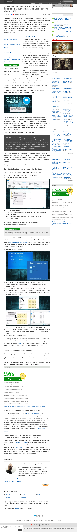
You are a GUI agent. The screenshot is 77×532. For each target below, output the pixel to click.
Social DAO (67, 3)
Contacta (59, 520)
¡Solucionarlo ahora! (11, 65)
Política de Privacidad (38, 520)
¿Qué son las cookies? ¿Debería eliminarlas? (62, 55)
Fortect (19, 343)
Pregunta (55, 5)
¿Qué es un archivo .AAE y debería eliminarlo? (67, 161)
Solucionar (41, 3)
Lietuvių (23, 494)
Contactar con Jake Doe (12, 479)
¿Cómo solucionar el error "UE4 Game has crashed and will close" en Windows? (62, 24)
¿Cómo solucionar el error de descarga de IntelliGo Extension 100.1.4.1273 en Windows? (63, 28)
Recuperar (70, 180)
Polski (39, 494)
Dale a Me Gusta (46, 524)
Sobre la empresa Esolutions (13, 481)
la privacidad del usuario (33, 413)
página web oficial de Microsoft (18, 242)
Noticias (33, 3)
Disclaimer (46, 520)
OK (20, 530)
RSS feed (29, 524)
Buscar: (61, 1)
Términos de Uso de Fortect (10, 406)
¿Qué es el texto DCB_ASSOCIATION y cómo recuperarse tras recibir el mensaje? (57, 162)
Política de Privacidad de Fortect (23, 406)
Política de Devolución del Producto (38, 406)
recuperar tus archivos (21, 442)
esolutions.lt (71, 528)
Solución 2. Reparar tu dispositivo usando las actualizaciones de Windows (12, 46)
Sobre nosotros (19, 520)
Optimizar (59, 3)
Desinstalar (49, 3)
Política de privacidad (5, 529)
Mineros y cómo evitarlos (57, 71)
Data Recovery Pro (20, 447)
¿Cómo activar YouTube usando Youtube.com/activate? (68, 148)
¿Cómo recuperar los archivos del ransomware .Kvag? (67, 168)
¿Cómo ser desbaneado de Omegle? (55, 168)
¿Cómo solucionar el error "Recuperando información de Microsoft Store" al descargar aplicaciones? (63, 19)
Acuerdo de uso (27, 520)
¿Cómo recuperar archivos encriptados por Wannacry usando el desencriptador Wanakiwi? (67, 176)
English (8, 497)
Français (8, 494)
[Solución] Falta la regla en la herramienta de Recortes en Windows (63, 35)
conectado (17, 508)
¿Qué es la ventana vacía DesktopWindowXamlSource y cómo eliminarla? (56, 142)
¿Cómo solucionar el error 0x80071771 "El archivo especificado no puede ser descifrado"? (57, 174)
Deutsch (23, 497)
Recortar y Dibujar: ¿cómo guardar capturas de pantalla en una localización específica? (56, 149)
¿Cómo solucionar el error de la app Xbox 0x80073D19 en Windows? (63, 32)
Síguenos (37, 524)
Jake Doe (7, 14)
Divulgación (52, 520)
